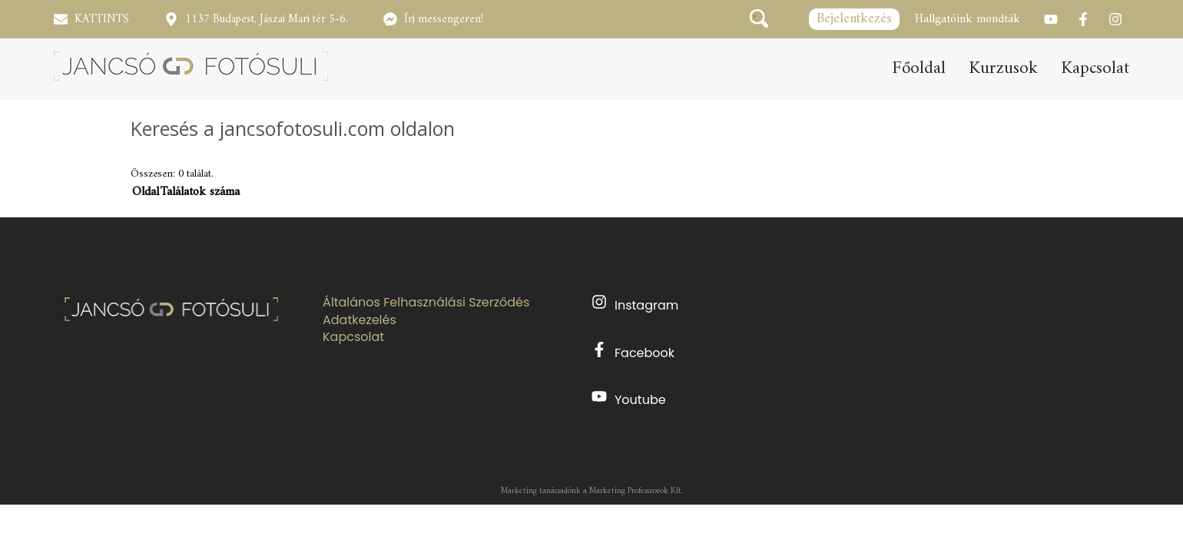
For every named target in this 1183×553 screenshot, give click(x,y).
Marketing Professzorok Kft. (636, 491)
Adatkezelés (359, 320)
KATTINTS (102, 20)
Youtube (629, 399)
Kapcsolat (1095, 69)
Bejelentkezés (854, 18)
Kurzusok (1003, 69)
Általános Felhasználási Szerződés (426, 302)
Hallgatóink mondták (967, 19)
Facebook (633, 352)
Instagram (635, 304)
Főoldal (919, 69)
